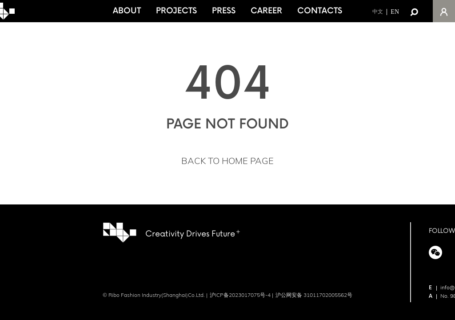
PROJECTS (176, 11)
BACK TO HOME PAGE (227, 160)
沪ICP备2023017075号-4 (240, 295)
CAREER (266, 11)
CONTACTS (319, 11)
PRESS (223, 11)
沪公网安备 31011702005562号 (313, 295)
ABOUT (127, 11)
